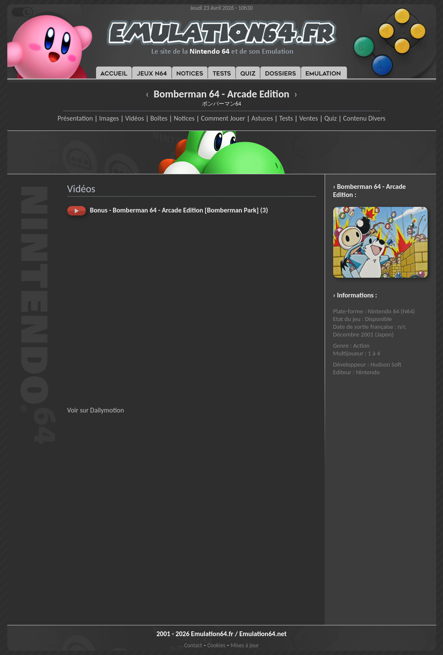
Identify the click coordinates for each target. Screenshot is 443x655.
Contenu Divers (364, 118)
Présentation (75, 118)
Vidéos (134, 118)
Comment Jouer (223, 118)
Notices (184, 118)
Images (109, 118)
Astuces (262, 118)
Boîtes (158, 118)
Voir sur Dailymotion (95, 410)
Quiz (330, 118)
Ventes (308, 118)
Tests (286, 118)
